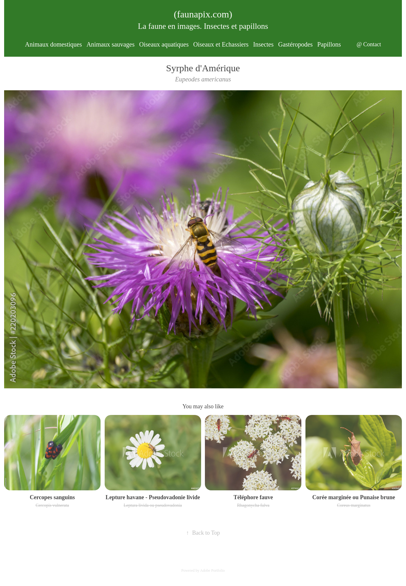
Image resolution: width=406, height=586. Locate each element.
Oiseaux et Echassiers (220, 44)
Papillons (329, 44)
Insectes (263, 44)
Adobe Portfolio (212, 570)
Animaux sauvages (111, 44)
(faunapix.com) (203, 14)
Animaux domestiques (53, 44)
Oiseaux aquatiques (164, 44)
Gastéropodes (295, 44)
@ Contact (369, 44)
